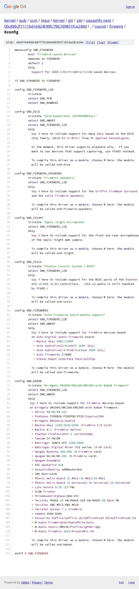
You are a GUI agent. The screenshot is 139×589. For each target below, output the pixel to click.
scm (33, 20)
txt (121, 582)
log (101, 42)
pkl (79, 20)
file (90, 42)
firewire (116, 26)
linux (45, 20)
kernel (10, 20)
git (70, 20)
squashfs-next (98, 20)
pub (22, 20)
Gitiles (25, 582)
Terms (48, 582)
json (131, 582)
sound (100, 26)
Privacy (37, 582)
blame (113, 42)
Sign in (130, 7)
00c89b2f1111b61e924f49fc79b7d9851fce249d (45, 26)
